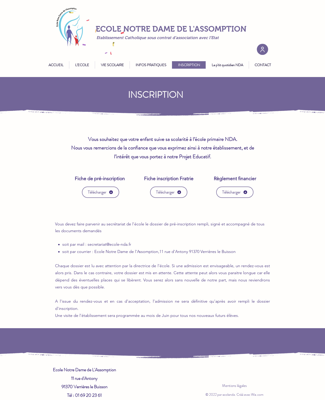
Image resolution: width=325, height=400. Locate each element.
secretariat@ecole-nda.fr (109, 244)
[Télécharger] (100, 192)
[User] (262, 49)
